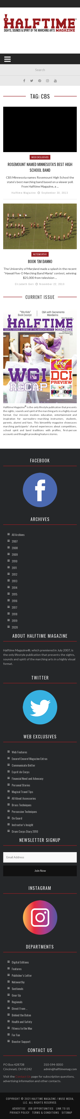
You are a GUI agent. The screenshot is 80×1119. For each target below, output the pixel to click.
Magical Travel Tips (22, 791)
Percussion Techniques (24, 811)
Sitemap (67, 1112)
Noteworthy (40, 254)
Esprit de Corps (20, 772)
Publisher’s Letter (22, 975)
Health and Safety (22, 1021)
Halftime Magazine (24, 193)
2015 (14, 594)
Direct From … (20, 1008)
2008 (15, 548)
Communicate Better (23, 765)
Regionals (17, 1002)
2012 (14, 574)
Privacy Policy (19, 1112)
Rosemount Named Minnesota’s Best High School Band (40, 167)
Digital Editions (20, 962)
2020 (15, 627)
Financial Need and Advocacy (27, 778)
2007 (15, 541)
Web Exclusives (40, 157)
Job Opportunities (41, 1108)
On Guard (17, 818)
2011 (14, 567)
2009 (15, 554)
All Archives (18, 534)
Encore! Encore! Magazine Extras (29, 758)
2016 (14, 600)
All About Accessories (24, 798)
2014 (14, 587)
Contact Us (23, 1076)
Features (17, 968)
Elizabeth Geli (24, 284)
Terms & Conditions (45, 1112)
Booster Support (21, 1041)
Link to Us (63, 1108)
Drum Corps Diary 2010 (25, 831)
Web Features (19, 752)
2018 (14, 614)
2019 (14, 620)
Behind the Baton (21, 1015)
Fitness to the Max (22, 1028)
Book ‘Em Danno (40, 261)
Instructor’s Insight (22, 824)
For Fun (16, 1035)
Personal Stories (21, 785)
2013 (14, 581)
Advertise (19, 1108)
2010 (14, 561)
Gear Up (16, 995)
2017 (14, 607)
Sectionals (17, 988)
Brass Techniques (21, 805)
